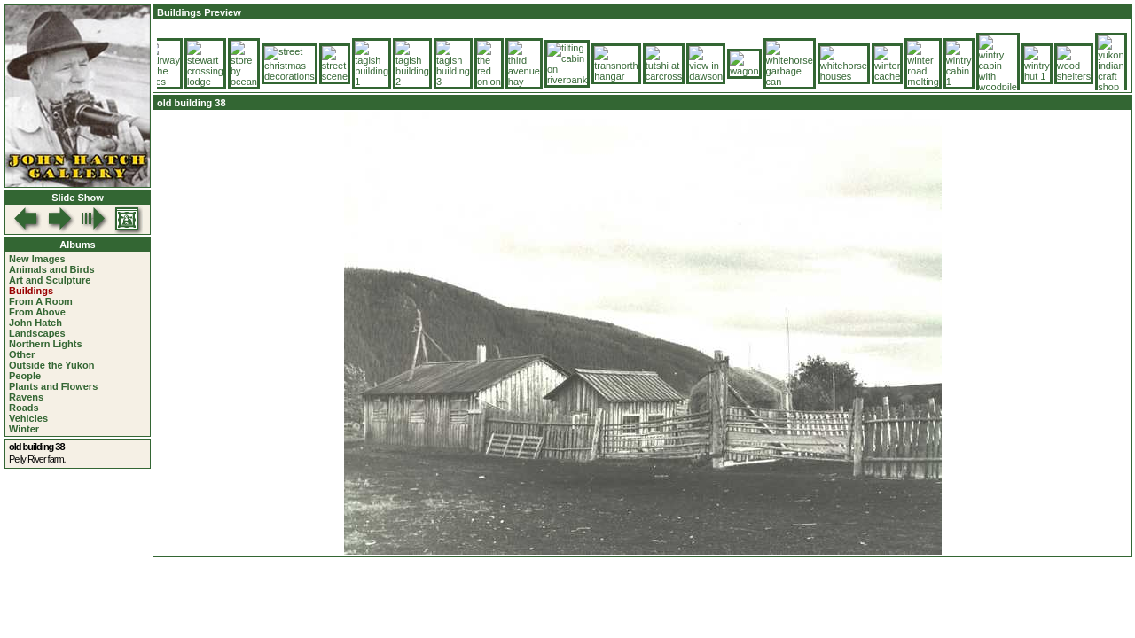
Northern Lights (45, 343)
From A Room (41, 301)
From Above (37, 312)
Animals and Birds (52, 269)
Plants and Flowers (53, 386)
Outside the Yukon (51, 365)
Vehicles (28, 418)
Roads (24, 407)
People (25, 375)
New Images (37, 258)
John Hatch (35, 322)
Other (22, 354)
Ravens (26, 397)
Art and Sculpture (49, 280)
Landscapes (37, 333)
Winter (24, 429)
